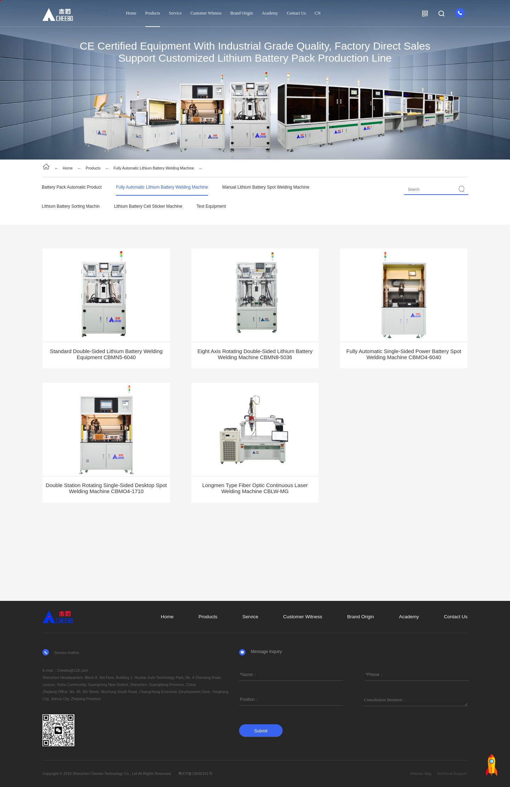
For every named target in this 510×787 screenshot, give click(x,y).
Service (175, 13)
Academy (270, 13)
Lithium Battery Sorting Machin (71, 206)
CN (317, 13)
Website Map (446, 773)
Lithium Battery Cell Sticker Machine (148, 206)
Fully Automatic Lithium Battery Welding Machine (153, 168)
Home (131, 13)
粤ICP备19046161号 (195, 773)
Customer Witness (206, 13)
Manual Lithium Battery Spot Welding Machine (266, 187)
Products (152, 13)
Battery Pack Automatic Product (72, 187)
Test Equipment (211, 206)
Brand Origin (241, 13)
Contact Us (296, 13)
